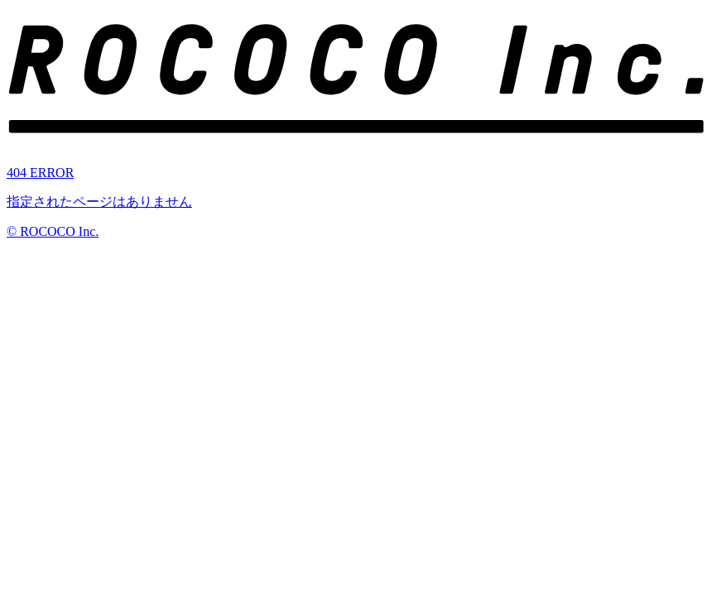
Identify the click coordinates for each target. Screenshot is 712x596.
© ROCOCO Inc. (53, 231)
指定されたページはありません (99, 202)
